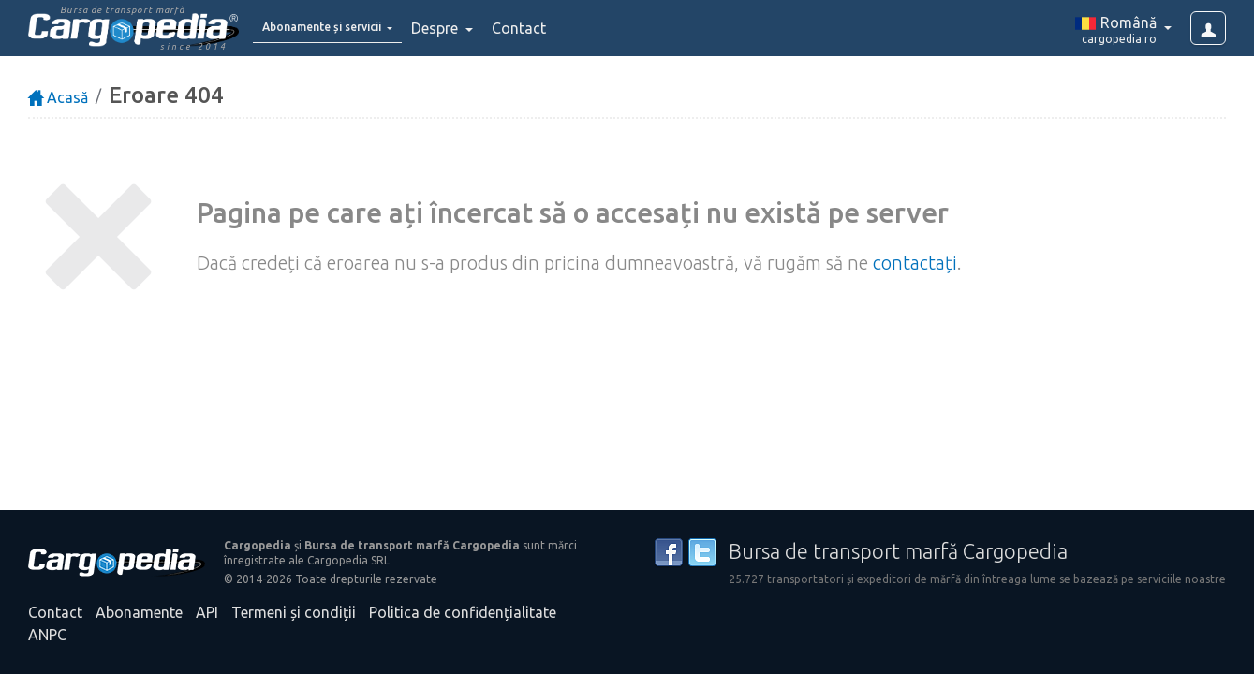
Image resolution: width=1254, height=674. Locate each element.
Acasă (58, 97)
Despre (477, 28)
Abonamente (139, 612)
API (207, 612)
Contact (560, 28)
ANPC (47, 634)
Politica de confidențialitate (462, 612)
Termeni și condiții (293, 612)
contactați (915, 262)
